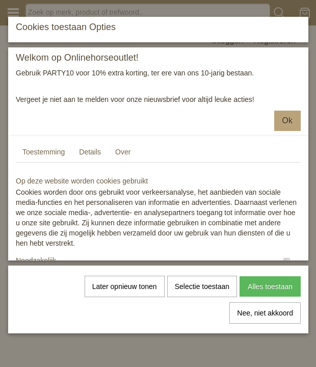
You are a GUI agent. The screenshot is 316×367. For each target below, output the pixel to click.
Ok (287, 120)
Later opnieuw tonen (124, 286)
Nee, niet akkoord (265, 313)
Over (122, 152)
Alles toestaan (270, 286)
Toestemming (43, 152)
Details (90, 152)
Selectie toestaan (202, 286)
